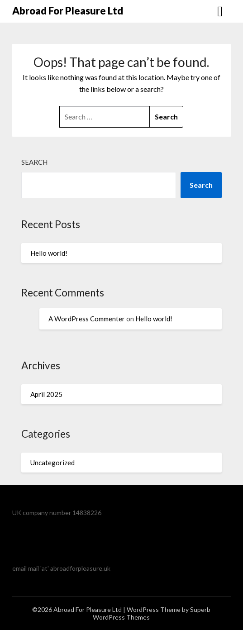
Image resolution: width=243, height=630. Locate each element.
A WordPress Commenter (86, 319)
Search (34, 162)
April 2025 (46, 394)
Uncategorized (52, 462)
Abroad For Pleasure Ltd (67, 11)
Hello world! (48, 253)
